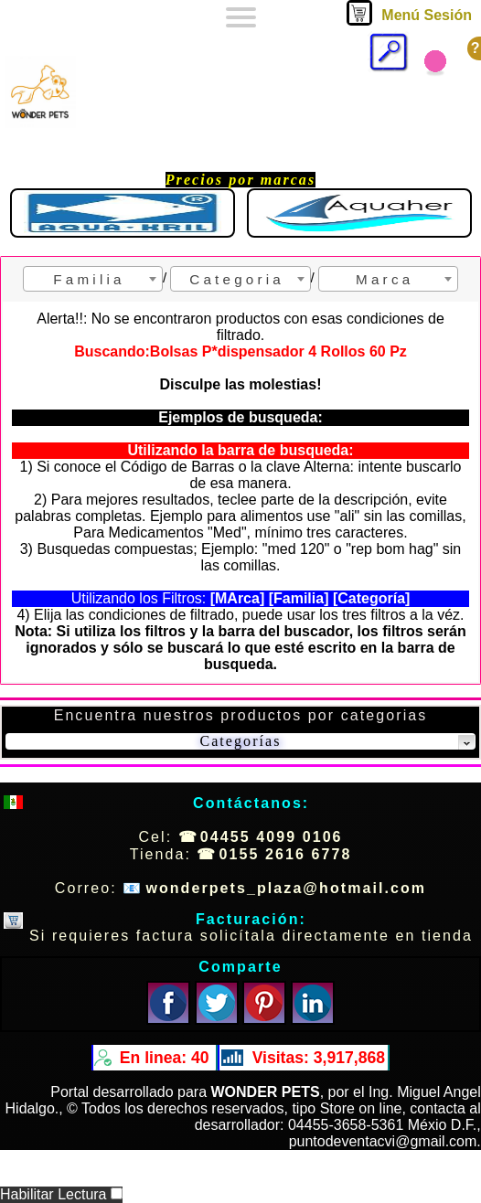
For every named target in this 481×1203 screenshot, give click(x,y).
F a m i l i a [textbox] (87, 279)
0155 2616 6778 (285, 854)
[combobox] (93, 279)
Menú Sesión (426, 15)
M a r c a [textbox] (383, 279)
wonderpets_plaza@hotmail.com (285, 888)
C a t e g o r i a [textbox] (235, 279)
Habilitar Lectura (61, 1194)
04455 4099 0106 (271, 837)
